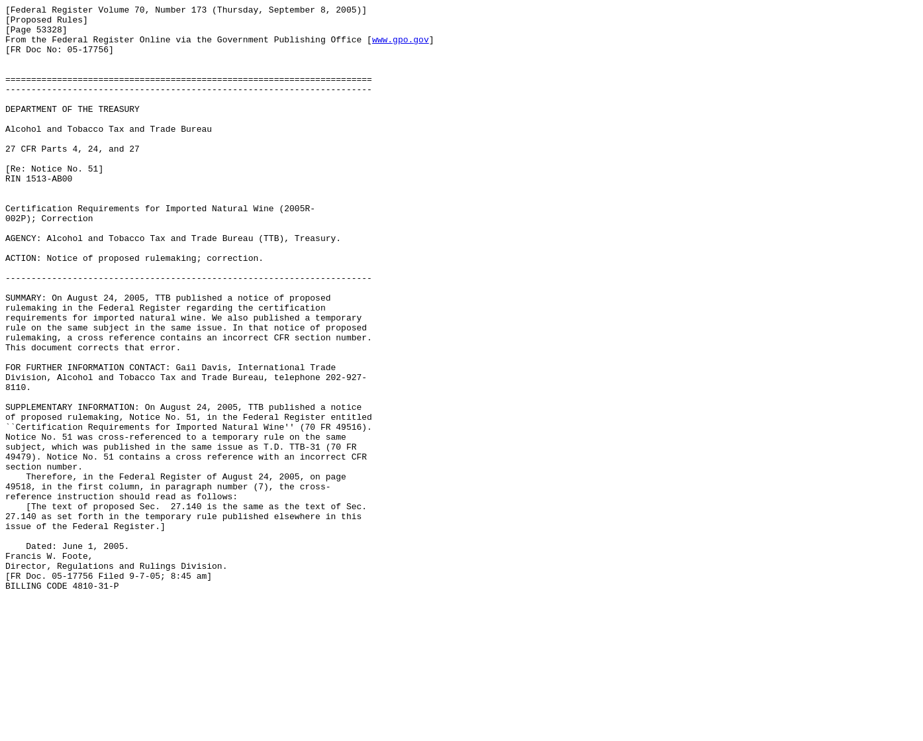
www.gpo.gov (400, 47)
